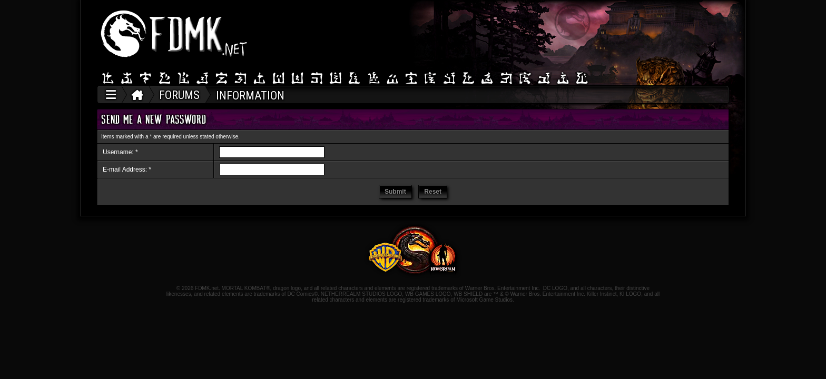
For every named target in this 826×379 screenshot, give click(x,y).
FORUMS (179, 95)
